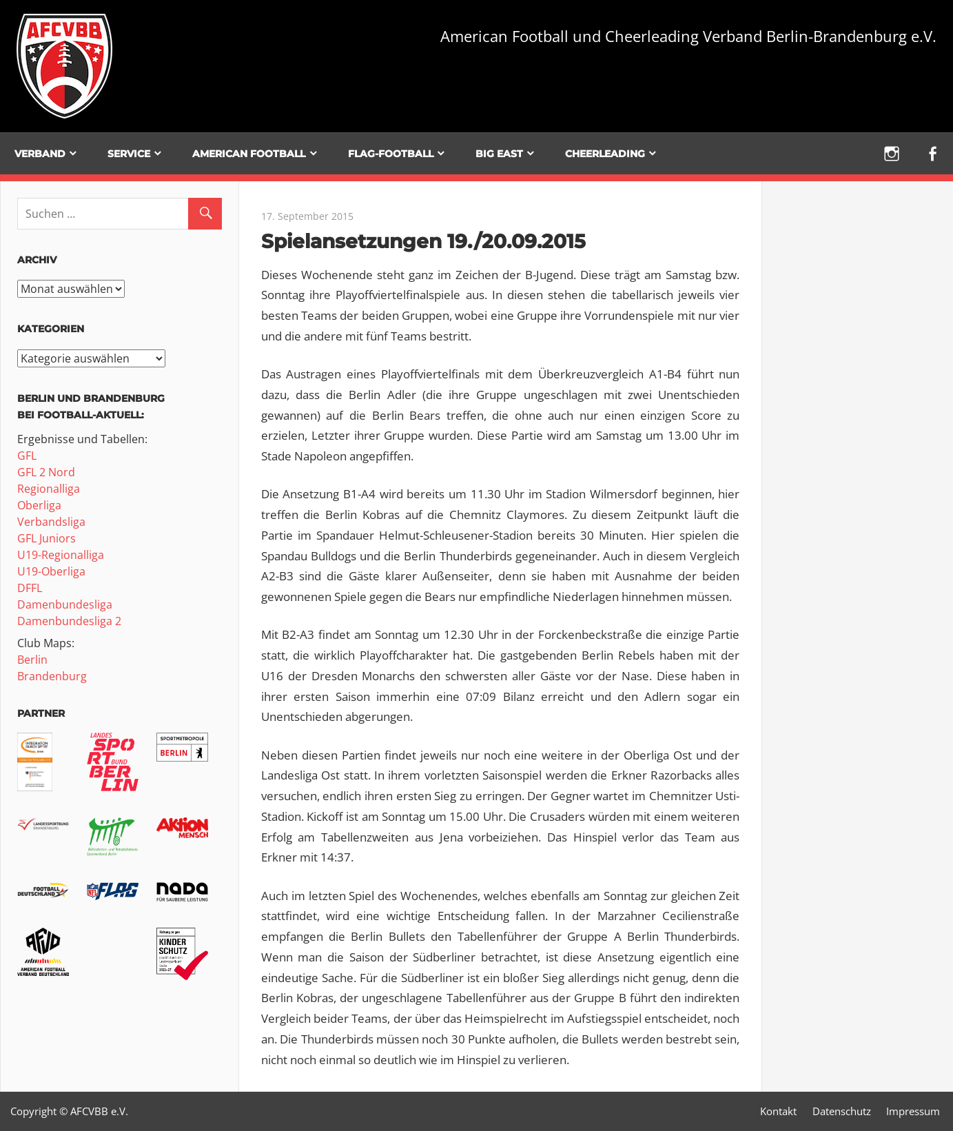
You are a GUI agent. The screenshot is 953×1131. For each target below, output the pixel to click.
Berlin (32, 659)
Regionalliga (48, 488)
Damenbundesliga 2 (69, 621)
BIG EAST (499, 153)
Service (128, 153)
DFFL (29, 587)
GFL (27, 455)
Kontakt (778, 1111)
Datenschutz (841, 1111)
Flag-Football (390, 153)
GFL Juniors (46, 538)
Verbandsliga (51, 521)
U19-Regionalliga (60, 554)
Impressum (913, 1111)
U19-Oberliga (51, 571)
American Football (248, 153)
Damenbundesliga (64, 604)
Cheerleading (605, 153)
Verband (39, 153)
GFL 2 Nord (46, 472)
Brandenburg (52, 676)
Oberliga (39, 505)
